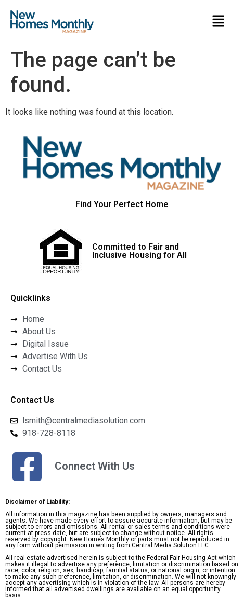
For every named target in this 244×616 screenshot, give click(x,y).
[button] (218, 21)
